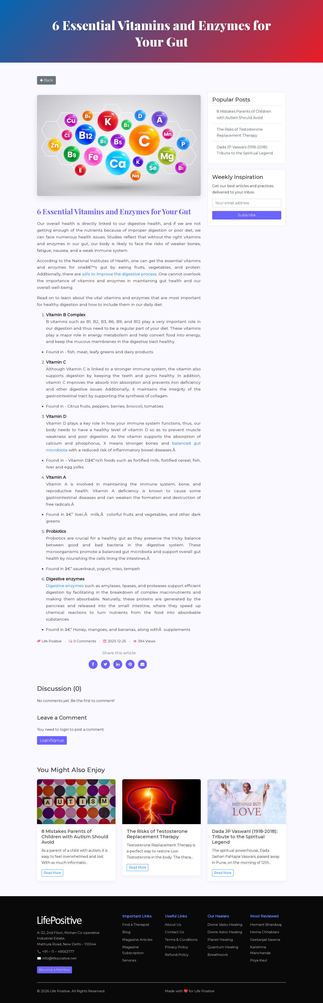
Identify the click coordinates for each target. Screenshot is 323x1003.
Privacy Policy (176, 947)
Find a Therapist (135, 924)
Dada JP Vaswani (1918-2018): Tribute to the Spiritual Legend (245, 150)
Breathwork (217, 955)
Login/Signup (52, 740)
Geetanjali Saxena (265, 939)
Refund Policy (176, 955)
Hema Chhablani (264, 932)
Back (46, 80)
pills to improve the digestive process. (119, 274)
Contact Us (174, 932)
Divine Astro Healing (224, 932)
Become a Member (54, 970)
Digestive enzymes (65, 585)
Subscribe (247, 215)
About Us (173, 924)
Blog (126, 932)
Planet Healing (220, 939)
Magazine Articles (137, 939)
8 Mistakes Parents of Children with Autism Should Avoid (244, 114)
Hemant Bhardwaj (266, 924)
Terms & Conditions (181, 939)
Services (129, 960)
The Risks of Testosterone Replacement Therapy (240, 132)
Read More (52, 873)
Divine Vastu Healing (224, 924)
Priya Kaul (258, 960)
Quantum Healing (222, 947)
